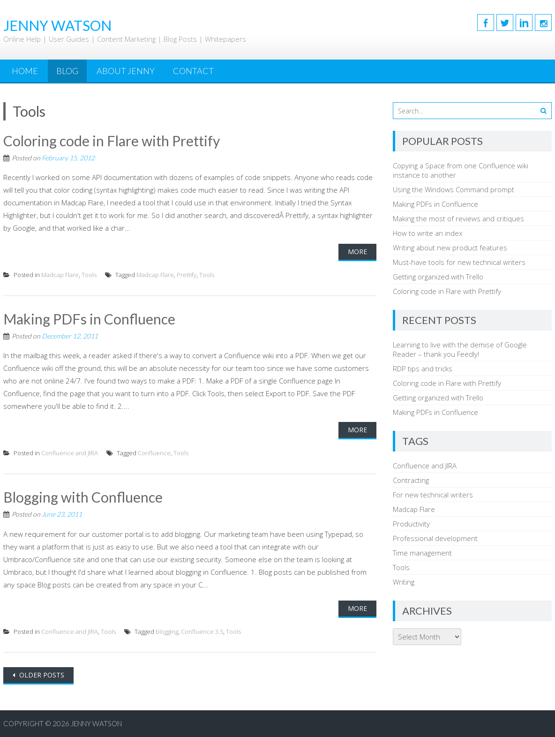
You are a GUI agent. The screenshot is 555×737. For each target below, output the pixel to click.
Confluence (154, 453)
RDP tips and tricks (422, 368)
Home (25, 71)
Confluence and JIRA (69, 453)
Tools (89, 275)
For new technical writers (433, 494)
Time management (422, 552)
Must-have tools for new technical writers (459, 262)
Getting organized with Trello (438, 276)
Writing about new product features (450, 247)
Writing (403, 582)
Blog (67, 71)
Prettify (186, 275)
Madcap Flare (60, 275)
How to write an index (427, 233)
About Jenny (126, 71)
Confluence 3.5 (202, 631)
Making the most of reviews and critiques (458, 218)
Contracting (411, 480)
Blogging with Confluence (83, 497)
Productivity (411, 523)
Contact (193, 71)
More (357, 251)
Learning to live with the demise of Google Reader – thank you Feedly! (460, 349)
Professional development (435, 538)
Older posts (40, 674)
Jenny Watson (96, 723)
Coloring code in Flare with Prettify (111, 140)
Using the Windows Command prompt (453, 189)
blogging (167, 631)
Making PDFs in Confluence (89, 318)
